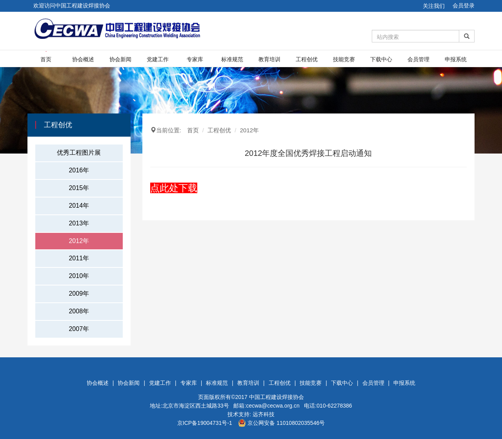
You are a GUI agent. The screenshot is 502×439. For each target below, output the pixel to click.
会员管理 (418, 59)
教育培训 (269, 59)
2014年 (79, 205)
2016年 (79, 170)
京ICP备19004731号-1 (204, 423)
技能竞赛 (344, 59)
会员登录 (464, 5)
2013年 (79, 223)
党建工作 (158, 59)
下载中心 (381, 59)
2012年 (79, 241)
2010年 (79, 276)
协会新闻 (120, 59)
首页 (45, 59)
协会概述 (83, 59)
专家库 (195, 59)
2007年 (79, 329)
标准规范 (232, 59)
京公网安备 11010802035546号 (281, 423)
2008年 (79, 311)
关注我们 (434, 6)
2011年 (79, 258)
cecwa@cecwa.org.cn (272, 405)
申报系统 (456, 59)
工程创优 (307, 59)
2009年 (79, 293)
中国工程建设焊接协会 (276, 397)
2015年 (79, 188)
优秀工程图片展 (79, 152)
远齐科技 (264, 414)
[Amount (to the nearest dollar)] (416, 36)
